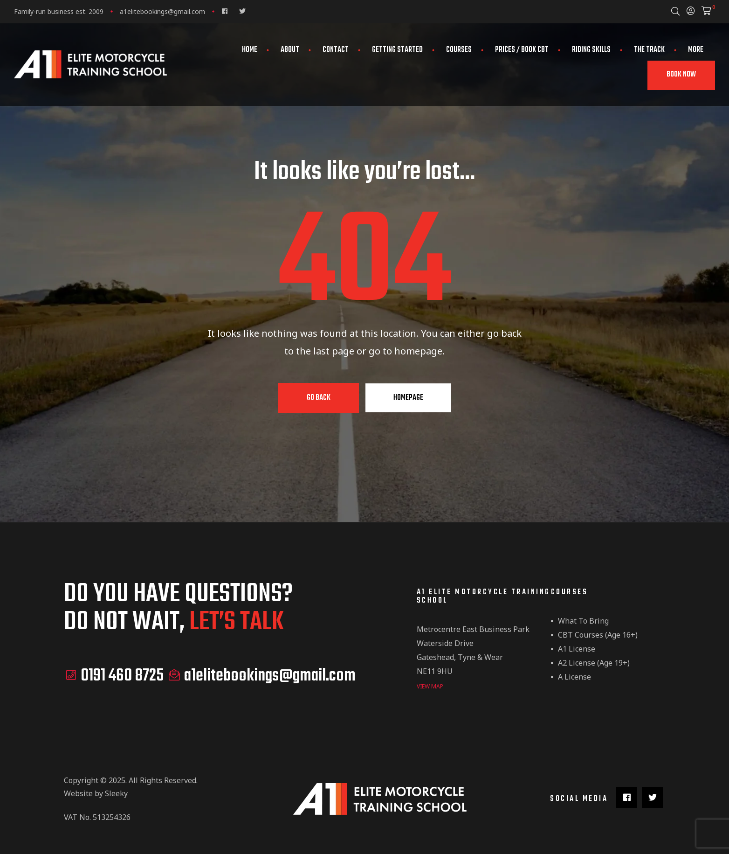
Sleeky (116, 793)
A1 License (576, 649)
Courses (459, 50)
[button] (681, 75)
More (695, 50)
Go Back (318, 398)
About (290, 50)
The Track (649, 50)
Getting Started (397, 50)
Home (249, 50)
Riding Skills (591, 50)
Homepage (408, 398)
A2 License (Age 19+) (594, 663)
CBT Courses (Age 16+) (598, 635)
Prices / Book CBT (522, 50)
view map (430, 686)
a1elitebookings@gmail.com (162, 11)
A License (574, 677)
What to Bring (583, 621)
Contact (336, 50)
